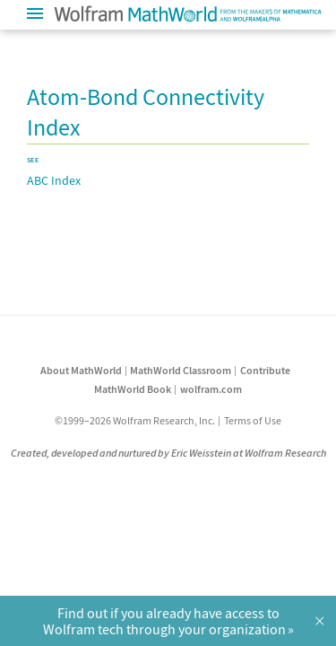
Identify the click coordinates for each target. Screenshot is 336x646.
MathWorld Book (132, 389)
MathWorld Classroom (180, 370)
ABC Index (54, 180)
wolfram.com (211, 389)
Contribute (265, 370)
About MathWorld (81, 370)
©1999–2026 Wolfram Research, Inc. (135, 420)
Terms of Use (252, 420)
